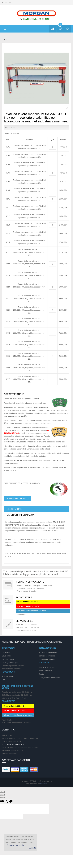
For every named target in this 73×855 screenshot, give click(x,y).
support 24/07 (8, 624)
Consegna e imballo (46, 659)
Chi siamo (6, 652)
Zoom (66, 108)
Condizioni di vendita (47, 656)
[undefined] (9, 801)
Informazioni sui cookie (15, 845)
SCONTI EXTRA (24, 597)
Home (5, 39)
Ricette (41, 674)
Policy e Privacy (8, 676)
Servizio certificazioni (47, 670)
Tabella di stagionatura (48, 667)
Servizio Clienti (8, 659)
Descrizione (14, 509)
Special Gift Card (8, 585)
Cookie (4, 680)
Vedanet (43, 784)
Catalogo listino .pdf (10, 663)
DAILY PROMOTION (8, 600)
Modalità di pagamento (30, 582)
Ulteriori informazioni (21, 515)
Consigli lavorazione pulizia (49, 677)
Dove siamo (6, 656)
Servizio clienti (25, 621)
